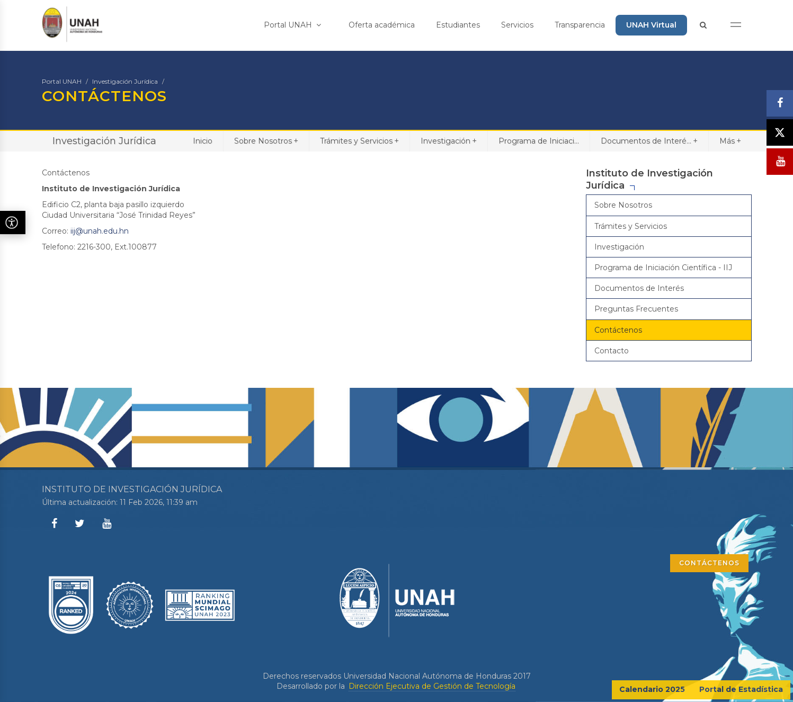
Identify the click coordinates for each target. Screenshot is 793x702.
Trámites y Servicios (359, 141)
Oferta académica (382, 25)
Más (730, 141)
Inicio (202, 141)
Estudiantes (458, 25)
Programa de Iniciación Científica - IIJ (663, 267)
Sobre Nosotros (266, 141)
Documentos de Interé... (649, 141)
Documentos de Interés (639, 288)
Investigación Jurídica (125, 81)
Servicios (517, 25)
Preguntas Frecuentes (636, 309)
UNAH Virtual (651, 25)
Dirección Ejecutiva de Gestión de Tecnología (432, 686)
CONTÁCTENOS (709, 563)
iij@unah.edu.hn (99, 231)
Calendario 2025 (652, 689)
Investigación (449, 141)
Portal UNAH (292, 25)
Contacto (611, 351)
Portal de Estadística (741, 689)
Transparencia (580, 25)
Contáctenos (618, 330)
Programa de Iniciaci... (538, 141)
